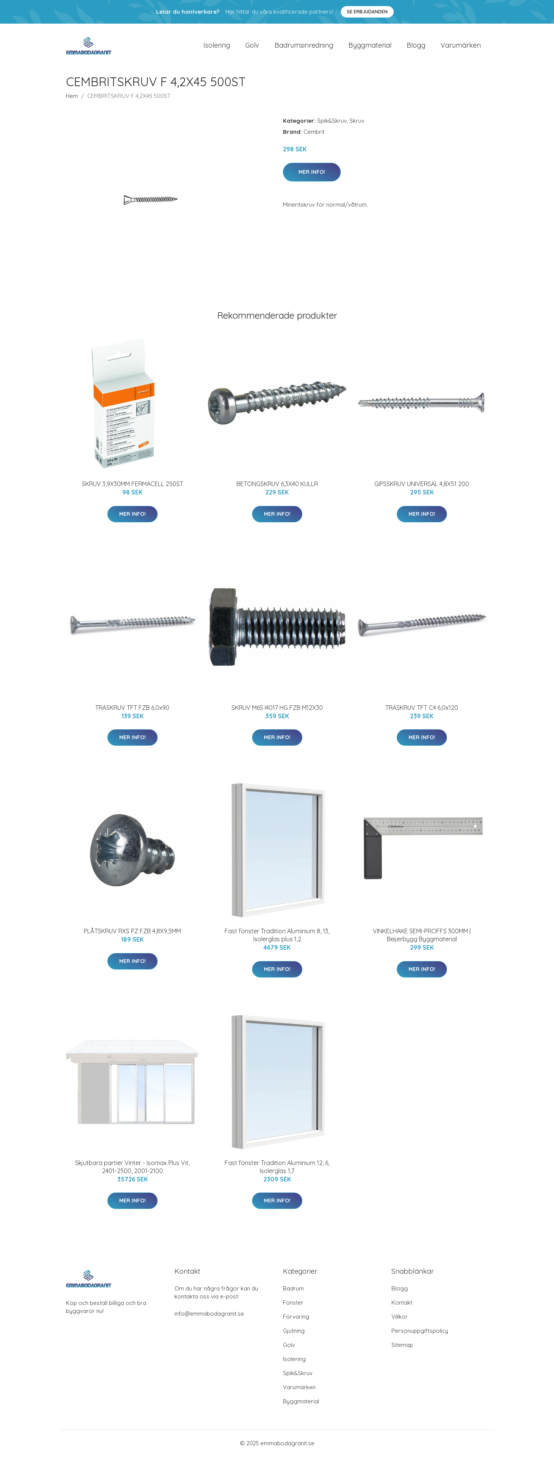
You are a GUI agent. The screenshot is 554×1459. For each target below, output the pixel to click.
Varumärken (461, 46)
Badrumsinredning (304, 46)
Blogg (416, 46)
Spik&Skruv (332, 123)
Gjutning (294, 1333)
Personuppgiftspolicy (419, 1333)
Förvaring (296, 1319)
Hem (72, 98)
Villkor (399, 1319)
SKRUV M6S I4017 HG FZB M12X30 (277, 710)
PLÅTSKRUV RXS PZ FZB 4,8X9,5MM (132, 933)
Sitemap (402, 1347)
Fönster (293, 1305)
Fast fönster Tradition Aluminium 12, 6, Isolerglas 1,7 (277, 1169)
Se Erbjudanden (367, 11)
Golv (252, 46)
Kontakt (401, 1305)
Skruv (357, 123)
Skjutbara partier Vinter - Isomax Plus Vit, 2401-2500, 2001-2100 (132, 1169)
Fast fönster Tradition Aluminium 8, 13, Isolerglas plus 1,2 (277, 937)
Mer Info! (312, 174)
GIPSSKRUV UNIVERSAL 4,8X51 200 (421, 486)
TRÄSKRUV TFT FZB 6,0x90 (132, 710)
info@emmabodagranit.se (209, 1316)
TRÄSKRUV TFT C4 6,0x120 (421, 710)
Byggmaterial (369, 46)
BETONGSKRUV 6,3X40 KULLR (277, 486)
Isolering (216, 46)
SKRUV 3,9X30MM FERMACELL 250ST (132, 486)
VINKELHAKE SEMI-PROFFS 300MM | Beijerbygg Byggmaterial (422, 937)
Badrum (293, 1291)
